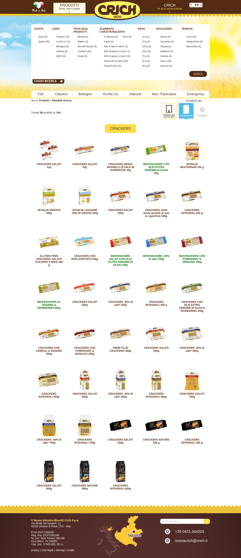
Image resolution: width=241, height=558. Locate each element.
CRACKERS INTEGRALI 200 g (192, 212)
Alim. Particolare (164, 94)
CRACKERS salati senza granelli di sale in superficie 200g (156, 213)
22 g (144, 41)
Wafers (81, 41)
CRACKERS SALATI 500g (156, 349)
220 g (145, 46)
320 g (145, 51)
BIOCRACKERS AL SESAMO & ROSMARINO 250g (49, 304)
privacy (35, 550)
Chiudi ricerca (48, 81)
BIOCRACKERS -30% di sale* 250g (156, 257)
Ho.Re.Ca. (61, 41)
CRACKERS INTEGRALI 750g (84, 441)
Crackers (82, 51)
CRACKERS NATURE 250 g (156, 441)
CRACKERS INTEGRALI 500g (49, 395)
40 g (144, 66)
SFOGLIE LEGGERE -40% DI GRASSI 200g (84, 212)
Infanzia (60, 51)
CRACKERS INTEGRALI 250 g (156, 303)
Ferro (125, 36)
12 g (144, 36)
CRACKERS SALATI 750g (192, 395)
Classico (60, 36)
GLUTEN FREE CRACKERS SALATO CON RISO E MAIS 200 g (49, 260)
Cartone (164, 56)
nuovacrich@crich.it (191, 541)
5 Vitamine (109, 36)
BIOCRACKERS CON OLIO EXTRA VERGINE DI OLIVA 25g (156, 169)
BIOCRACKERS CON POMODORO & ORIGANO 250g (192, 258)
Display (164, 46)
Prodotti (44, 100)
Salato (41, 41)
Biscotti (81, 36)
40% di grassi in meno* (115, 51)
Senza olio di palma (113, 61)
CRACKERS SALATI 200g (120, 212)
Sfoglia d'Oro (192, 41)
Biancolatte (191, 46)
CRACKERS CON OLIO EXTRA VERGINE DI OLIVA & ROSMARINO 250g (192, 306)
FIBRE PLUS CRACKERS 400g (120, 349)
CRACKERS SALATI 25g (84, 166)
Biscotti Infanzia (85, 46)
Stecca (163, 36)
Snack (81, 56)
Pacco (163, 61)
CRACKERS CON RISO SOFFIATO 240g (84, 257)
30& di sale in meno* (114, 46)
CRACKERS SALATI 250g (84, 303)
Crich (189, 36)
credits (70, 550)
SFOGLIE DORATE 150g (48, 212)
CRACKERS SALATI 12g (49, 166)
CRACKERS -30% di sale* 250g (120, 303)
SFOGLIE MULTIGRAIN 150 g (192, 166)
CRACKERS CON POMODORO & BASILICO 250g (84, 350)
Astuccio (164, 66)
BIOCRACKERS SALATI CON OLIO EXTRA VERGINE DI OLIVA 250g (120, 260)
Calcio (107, 41)
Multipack (165, 51)
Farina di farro (111, 66)
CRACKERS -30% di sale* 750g (49, 441)
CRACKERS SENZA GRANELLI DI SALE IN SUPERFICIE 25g (120, 167)
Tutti (40, 94)
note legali (47, 550)
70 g (144, 56)
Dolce (41, 36)
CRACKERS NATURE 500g (85, 487)
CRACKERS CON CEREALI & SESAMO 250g (49, 350)
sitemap (60, 550)
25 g (144, 61)
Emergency (195, 94)
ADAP (59, 56)
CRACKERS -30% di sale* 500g (192, 349)
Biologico (60, 46)
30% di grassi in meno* (115, 56)
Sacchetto (165, 41)
